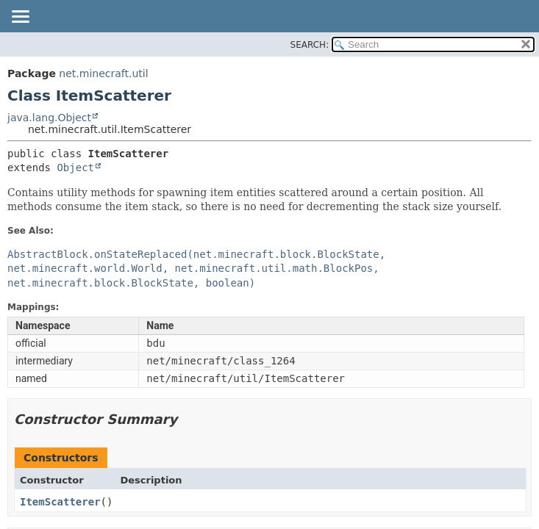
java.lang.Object (49, 117)
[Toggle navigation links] (19, 17)
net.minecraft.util (103, 73)
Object (75, 167)
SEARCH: (309, 45)
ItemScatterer (60, 502)
